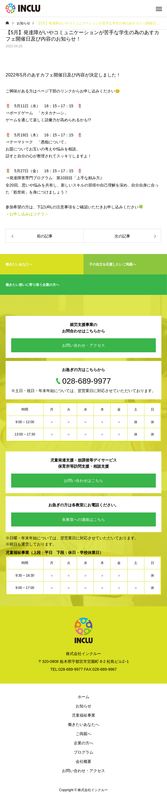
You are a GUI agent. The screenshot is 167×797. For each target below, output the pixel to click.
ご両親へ (83, 733)
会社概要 (83, 761)
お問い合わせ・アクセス (83, 345)
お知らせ (83, 706)
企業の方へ (83, 743)
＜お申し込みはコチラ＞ (27, 214)
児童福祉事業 (83, 715)
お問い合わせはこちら (83, 480)
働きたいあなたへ (83, 724)
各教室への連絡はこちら (83, 519)
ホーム (83, 697)
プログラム (83, 752)
